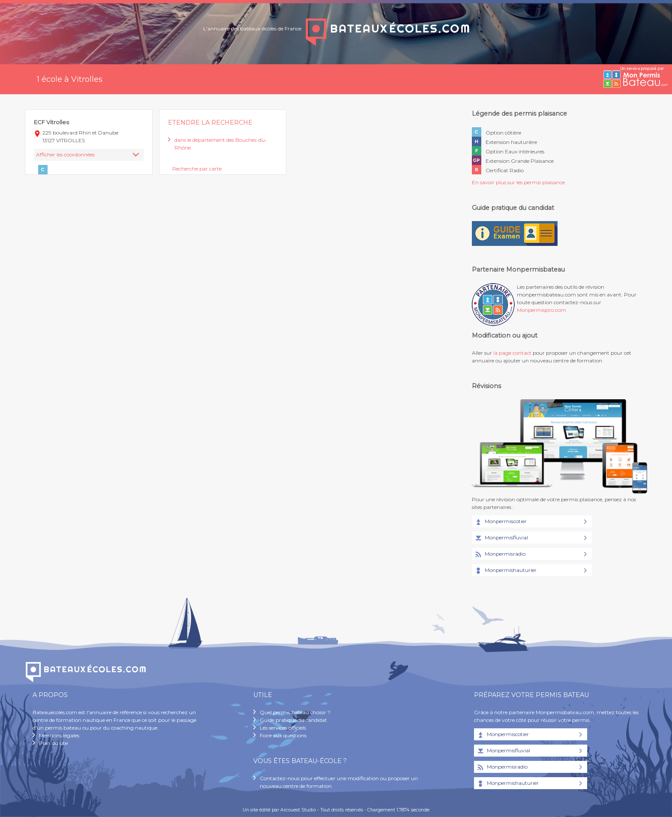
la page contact (512, 353)
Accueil (14, 79)
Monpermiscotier (500, 522)
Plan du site (53, 743)
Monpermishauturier (505, 570)
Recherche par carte (197, 168)
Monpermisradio (499, 554)
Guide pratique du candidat (293, 720)
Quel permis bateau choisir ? (295, 712)
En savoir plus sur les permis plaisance (518, 182)
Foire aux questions (283, 735)
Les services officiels (283, 727)
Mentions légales (59, 735)
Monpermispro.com (541, 310)
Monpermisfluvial (501, 538)
